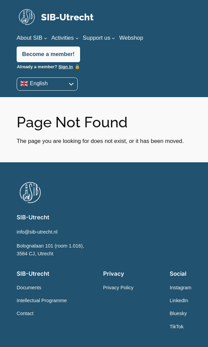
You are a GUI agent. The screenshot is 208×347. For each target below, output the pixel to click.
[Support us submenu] (113, 38)
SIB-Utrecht (67, 17)
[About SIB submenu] (45, 38)
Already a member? (45, 66)
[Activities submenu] (77, 38)
